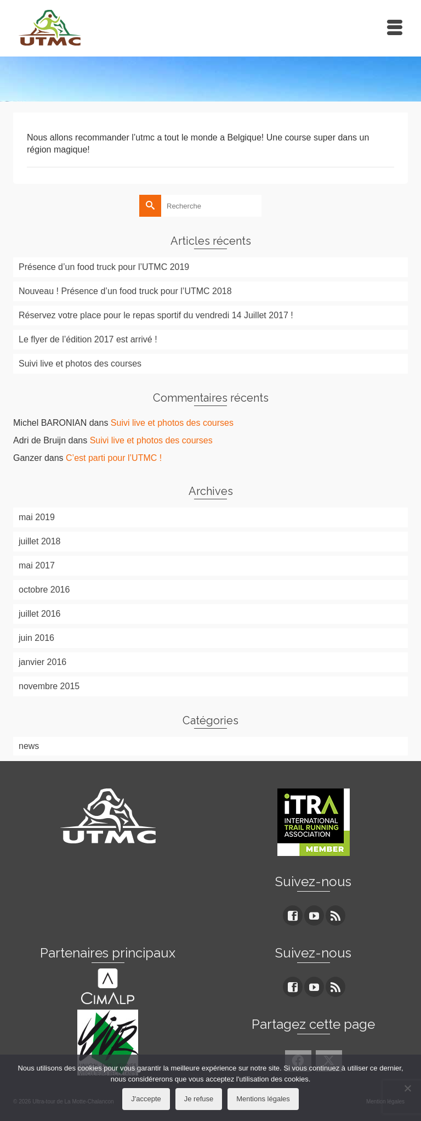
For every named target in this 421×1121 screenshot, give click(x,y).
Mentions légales (263, 1099)
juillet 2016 (40, 613)
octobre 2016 (44, 589)
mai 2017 (37, 565)
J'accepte (146, 1099)
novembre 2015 (49, 686)
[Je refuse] (407, 1088)
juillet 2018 (40, 541)
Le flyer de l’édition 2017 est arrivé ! (88, 339)
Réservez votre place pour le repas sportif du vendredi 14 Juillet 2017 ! (156, 315)
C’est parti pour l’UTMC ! (114, 458)
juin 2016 (36, 638)
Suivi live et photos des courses (80, 363)
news (29, 746)
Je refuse (198, 1099)
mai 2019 (37, 517)
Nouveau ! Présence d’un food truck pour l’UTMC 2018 (125, 291)
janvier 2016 (42, 662)
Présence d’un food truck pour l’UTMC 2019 (104, 267)
